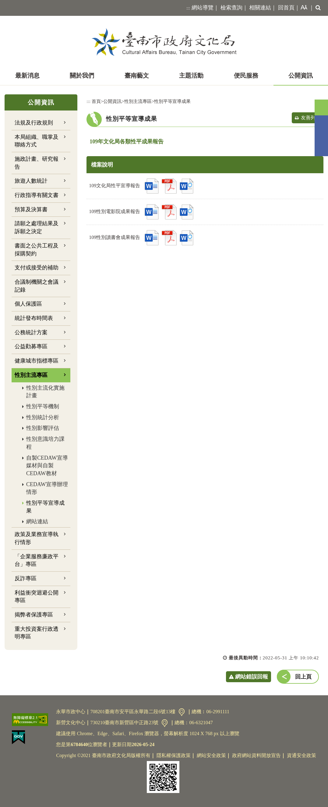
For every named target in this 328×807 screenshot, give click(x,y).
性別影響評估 (42, 428)
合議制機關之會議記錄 (36, 286)
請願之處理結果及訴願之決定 (36, 227)
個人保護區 (28, 304)
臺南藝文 (137, 75)
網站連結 (37, 521)
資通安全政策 (301, 755)
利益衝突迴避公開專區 (36, 597)
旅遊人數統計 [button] (31, 181)
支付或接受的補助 (36, 268)
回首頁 (286, 8)
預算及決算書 (31, 209)
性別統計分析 (42, 417)
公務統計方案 (31, 332)
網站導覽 (202, 8)
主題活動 (191, 75)
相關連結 (260, 8)
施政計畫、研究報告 (36, 163)
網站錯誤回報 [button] (251, 677)
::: (188, 7)
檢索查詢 (231, 8)
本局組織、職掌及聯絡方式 (36, 141)
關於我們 (82, 75)
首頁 (96, 101)
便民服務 (246, 75)
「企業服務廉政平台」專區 (36, 560)
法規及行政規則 (34, 123)
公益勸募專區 (31, 346)
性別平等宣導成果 (45, 507)
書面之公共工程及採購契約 (36, 250)
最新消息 (27, 75)
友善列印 (310, 117)
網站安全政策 (211, 755)
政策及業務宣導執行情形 (36, 538)
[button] (302, 7)
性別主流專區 (138, 101)
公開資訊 (300, 75)
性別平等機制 (42, 406)
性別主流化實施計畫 (45, 392)
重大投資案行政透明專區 (36, 633)
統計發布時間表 (34, 318)
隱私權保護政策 (174, 755)
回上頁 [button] (303, 677)
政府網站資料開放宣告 (256, 755)
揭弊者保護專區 (34, 615)
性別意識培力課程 (45, 443)
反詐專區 (26, 578)
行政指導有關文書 (36, 195)
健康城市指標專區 (36, 361)
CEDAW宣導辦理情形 (47, 488)
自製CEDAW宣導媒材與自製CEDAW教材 (47, 465)
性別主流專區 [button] (31, 375)
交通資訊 (182, 712)
